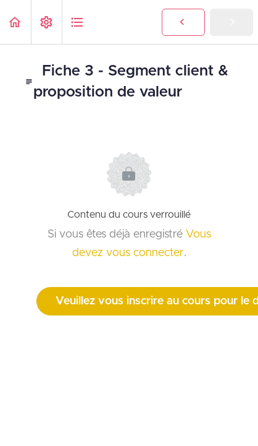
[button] (15, 22)
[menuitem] (46, 22)
